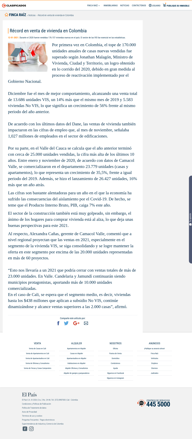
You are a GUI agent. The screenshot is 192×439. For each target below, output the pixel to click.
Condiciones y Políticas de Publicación (36, 404)
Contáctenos (115, 363)
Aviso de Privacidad (29, 412)
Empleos (154, 363)
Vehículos (154, 358)
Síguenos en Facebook (115, 373)
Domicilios (115, 358)
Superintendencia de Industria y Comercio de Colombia (42, 424)
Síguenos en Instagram (115, 378)
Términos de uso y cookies (32, 416)
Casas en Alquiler (76, 353)
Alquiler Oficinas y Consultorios (76, 368)
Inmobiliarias (111, 5)
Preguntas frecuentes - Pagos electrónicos (38, 420)
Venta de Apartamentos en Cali (37, 353)
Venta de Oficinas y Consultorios (37, 363)
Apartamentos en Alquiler (76, 348)
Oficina (115, 348)
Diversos (154, 368)
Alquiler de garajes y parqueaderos (76, 373)
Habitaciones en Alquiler (76, 363)
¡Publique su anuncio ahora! (154, 348)
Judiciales (154, 373)
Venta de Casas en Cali (37, 348)
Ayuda (115, 368)
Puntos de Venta (115, 353)
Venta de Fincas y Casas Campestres (37, 368)
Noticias (124, 5)
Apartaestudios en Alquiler (76, 358)
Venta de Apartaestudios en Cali (37, 358)
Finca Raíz (93, 5)
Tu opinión (190, 219)
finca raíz (15, 15)
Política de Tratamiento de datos (34, 408)
